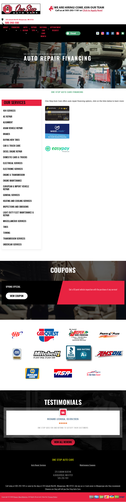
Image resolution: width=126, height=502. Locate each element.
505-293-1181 (12, 23)
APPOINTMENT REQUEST (55, 29)
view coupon (17, 304)
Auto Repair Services (38, 473)
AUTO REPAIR (25, 29)
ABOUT (5, 27)
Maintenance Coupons (87, 473)
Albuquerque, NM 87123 (57, 54)
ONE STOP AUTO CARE (61, 100)
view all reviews (63, 450)
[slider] (63, 431)
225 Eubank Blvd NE (42, 54)
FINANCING (15, 27)
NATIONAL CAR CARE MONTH (43, 32)
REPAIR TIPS (34, 29)
